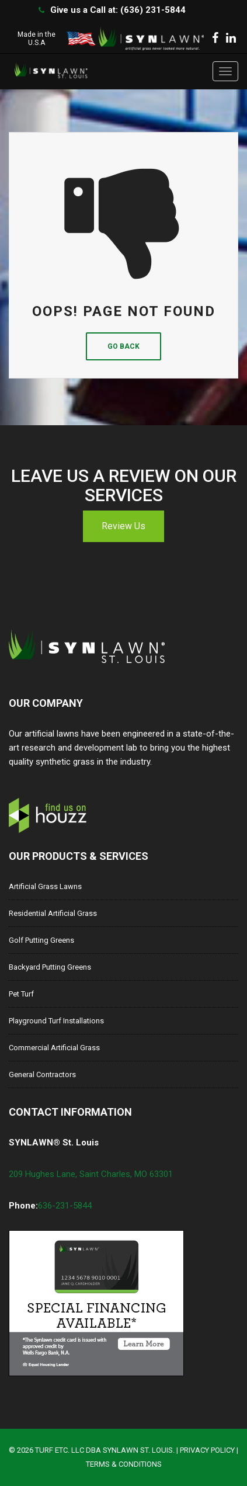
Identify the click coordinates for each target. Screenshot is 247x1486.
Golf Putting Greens (41, 940)
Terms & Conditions (124, 1464)
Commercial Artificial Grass (54, 1047)
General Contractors (42, 1074)
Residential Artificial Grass (53, 913)
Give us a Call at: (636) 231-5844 (118, 10)
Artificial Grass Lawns (45, 886)
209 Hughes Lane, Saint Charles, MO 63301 (91, 1174)
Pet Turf (21, 993)
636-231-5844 (65, 1205)
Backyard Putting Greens (50, 967)
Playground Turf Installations (56, 1020)
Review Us (123, 526)
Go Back (123, 346)
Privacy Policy (207, 1450)
